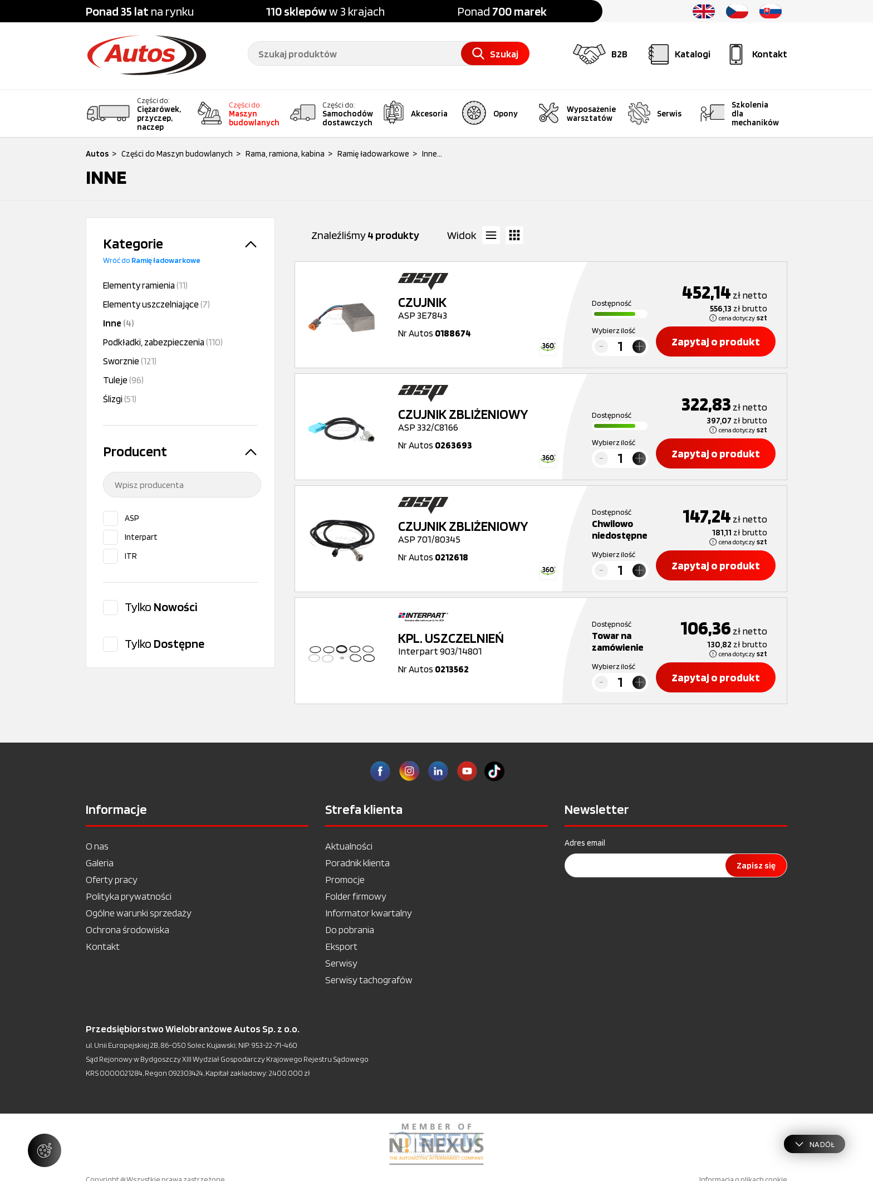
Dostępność (611, 303)
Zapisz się (756, 865)
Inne (118, 323)
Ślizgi (119, 398)
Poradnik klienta (357, 862)
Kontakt (103, 946)
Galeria (100, 862)
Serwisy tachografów (369, 979)
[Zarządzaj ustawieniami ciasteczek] (44, 1150)
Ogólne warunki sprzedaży (139, 913)
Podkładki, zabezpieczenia (163, 342)
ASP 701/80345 (481, 532)
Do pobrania (349, 929)
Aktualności (348, 846)
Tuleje (123, 379)
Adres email (585, 843)
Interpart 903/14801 (481, 644)
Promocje (345, 879)
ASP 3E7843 (481, 308)
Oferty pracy (112, 879)
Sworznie (129, 361)
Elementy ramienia (145, 285)
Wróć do (151, 260)
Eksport (341, 946)
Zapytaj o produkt (715, 341)
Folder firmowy (355, 896)
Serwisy (341, 963)
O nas (97, 846)
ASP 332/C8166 (481, 420)
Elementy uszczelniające (156, 304)
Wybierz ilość (613, 330)
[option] (436, 1144)
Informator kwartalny (368, 913)
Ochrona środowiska (127, 929)
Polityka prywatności (128, 896)
